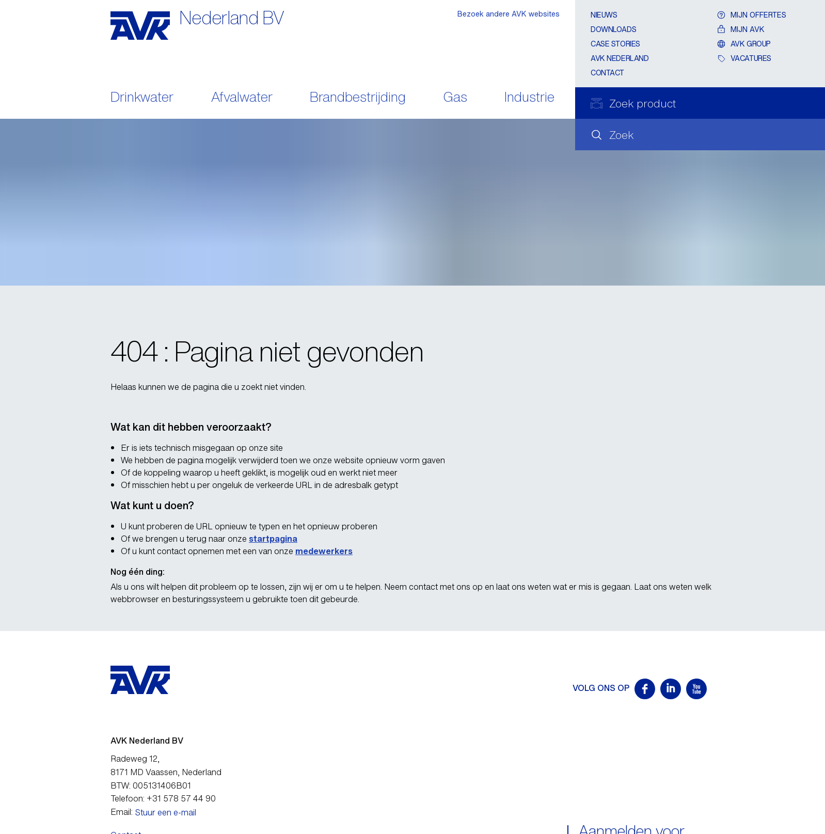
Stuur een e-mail (165, 812)
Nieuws (604, 14)
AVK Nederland (620, 58)
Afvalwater (242, 97)
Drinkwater (141, 97)
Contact (607, 72)
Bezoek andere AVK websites (508, 13)
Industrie (529, 97)
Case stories (615, 43)
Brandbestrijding (358, 97)
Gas (455, 97)
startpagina (273, 538)
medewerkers (324, 551)
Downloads (613, 29)
